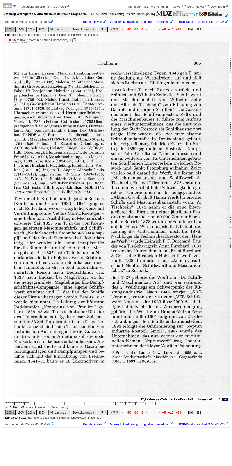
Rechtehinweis (92, 21)
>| (185, 29)
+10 (170, 29)
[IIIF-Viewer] (174, 6)
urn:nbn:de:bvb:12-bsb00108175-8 (27, 21)
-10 (136, 29)
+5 (164, 29)
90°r (114, 29)
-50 (129, 29)
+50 (178, 29)
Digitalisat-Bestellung (155, 21)
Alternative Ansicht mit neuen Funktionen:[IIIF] (41, 40)
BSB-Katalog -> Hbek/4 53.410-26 (201, 21)
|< (123, 29)
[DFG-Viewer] (196, 6)
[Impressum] (135, 6)
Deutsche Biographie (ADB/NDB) (44, 6)
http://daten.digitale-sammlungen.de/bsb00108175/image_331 (64, 34)
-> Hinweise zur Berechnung (48, 407)
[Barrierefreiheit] (154, 6)
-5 (142, 29)
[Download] (217, 6)
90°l (102, 29)
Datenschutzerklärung (123, 21)
